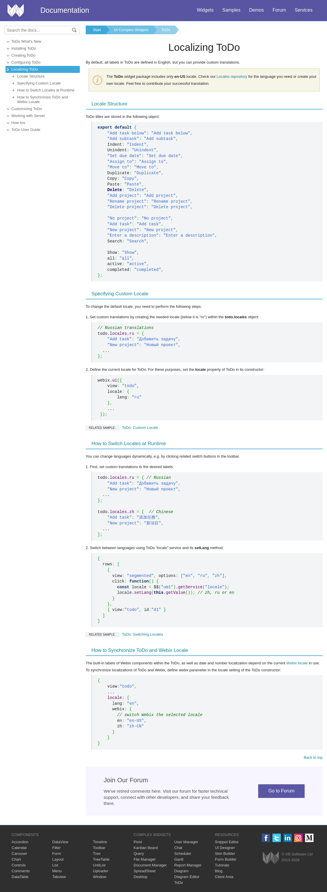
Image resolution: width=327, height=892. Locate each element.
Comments (21, 871)
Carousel (19, 853)
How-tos (18, 123)
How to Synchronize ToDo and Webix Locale (42, 99)
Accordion (20, 842)
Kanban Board (146, 848)
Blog (218, 871)
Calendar (19, 848)
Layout (58, 859)
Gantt (179, 859)
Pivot (138, 842)
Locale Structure (31, 76)
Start (97, 30)
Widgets (205, 10)
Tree (96, 853)
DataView (60, 842)
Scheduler (182, 853)
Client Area (224, 877)
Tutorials (222, 865)
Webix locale (297, 663)
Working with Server (28, 116)
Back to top (313, 757)
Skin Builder (225, 853)
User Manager (186, 842)
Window (99, 877)
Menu (57, 871)
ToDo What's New (26, 41)
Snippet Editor (227, 842)
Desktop (141, 877)
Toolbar (99, 848)
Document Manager (150, 865)
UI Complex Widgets (131, 30)
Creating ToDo (23, 55)
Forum (279, 10)
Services (303, 10)
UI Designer (225, 848)
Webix (271, 857)
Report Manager (188, 865)
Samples (231, 10)
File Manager (145, 859)
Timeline (100, 842)
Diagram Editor (187, 877)
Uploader (100, 871)
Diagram (181, 871)
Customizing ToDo (26, 109)
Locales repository (232, 76)
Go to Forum (281, 790)
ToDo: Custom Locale (122, 427)
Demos (256, 10)
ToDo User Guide (25, 129)
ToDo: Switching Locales (124, 634)
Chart (16, 859)
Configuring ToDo (25, 62)
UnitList (99, 865)
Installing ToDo (23, 48)
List (55, 865)
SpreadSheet (145, 871)
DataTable (20, 877)
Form (56, 853)
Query (139, 853)
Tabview (59, 877)
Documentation (64, 10)
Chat (178, 848)
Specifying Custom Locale (39, 83)
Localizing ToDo (24, 69)
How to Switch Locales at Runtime (45, 90)
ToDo (165, 30)
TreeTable (101, 859)
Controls (19, 865)
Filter (56, 848)
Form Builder (225, 859)
